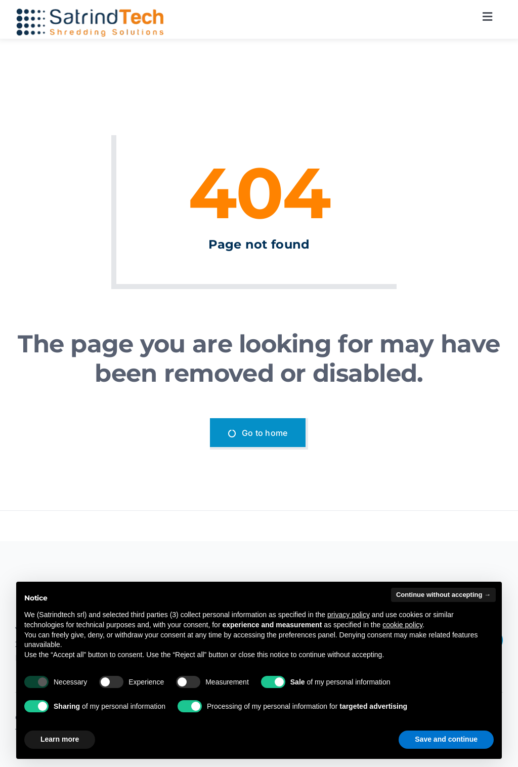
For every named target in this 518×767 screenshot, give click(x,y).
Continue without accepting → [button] (443, 594)
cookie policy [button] (402, 625)
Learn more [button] (59, 739)
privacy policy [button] (348, 615)
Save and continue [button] (446, 739)
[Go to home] (259, 434)
